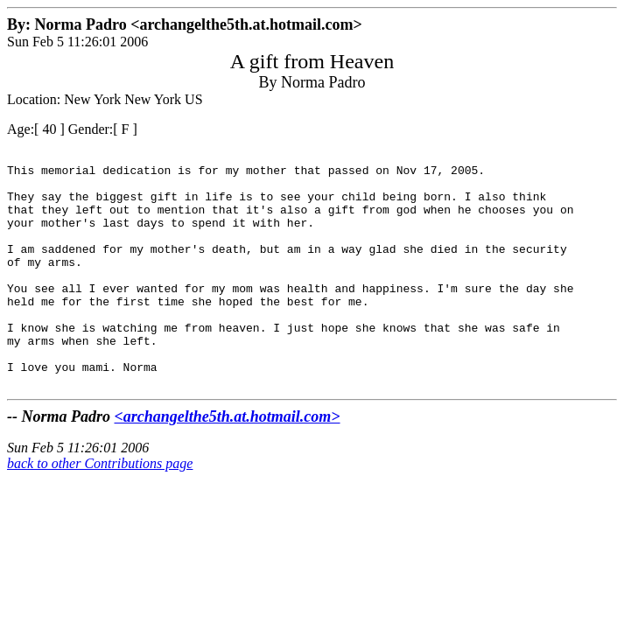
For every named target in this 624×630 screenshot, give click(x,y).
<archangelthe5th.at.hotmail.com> (227, 463)
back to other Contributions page (100, 510)
